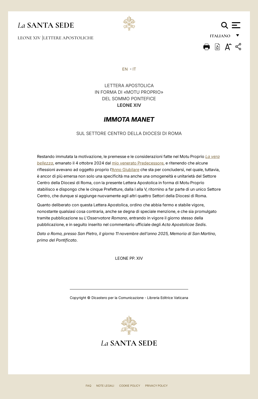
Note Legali (105, 385)
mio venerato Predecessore (138, 162)
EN (125, 69)
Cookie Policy (129, 385)
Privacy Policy (156, 385)
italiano (221, 37)
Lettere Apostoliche (68, 38)
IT (134, 69)
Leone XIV (30, 38)
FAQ (88, 385)
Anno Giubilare (125, 169)
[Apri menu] (235, 25)
